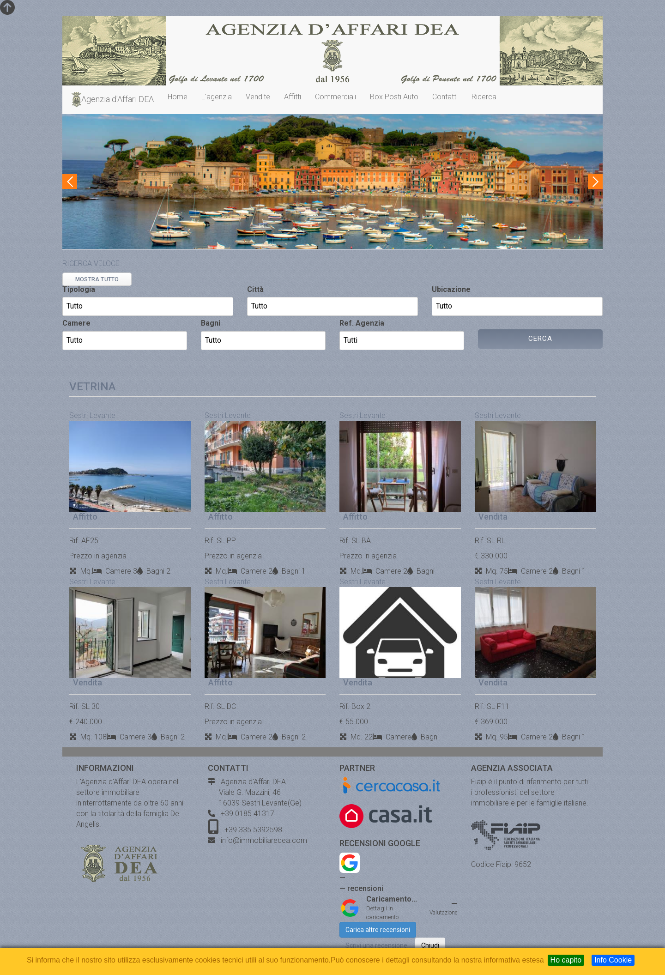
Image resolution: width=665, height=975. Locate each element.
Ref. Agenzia (361, 323)
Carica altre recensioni (377, 929)
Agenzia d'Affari (111, 99)
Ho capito (566, 960)
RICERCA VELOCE (91, 263)
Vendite (258, 96)
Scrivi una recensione (376, 945)
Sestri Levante (92, 415)
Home (177, 96)
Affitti (292, 96)
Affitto (85, 516)
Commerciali (335, 96)
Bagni (210, 323)
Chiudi (430, 945)
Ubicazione (451, 289)
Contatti (445, 96)
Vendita (493, 516)
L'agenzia (216, 96)
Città (255, 289)
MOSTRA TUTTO (97, 279)
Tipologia (78, 289)
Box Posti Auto (394, 96)
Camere (76, 323)
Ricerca (484, 96)
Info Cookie (613, 960)
